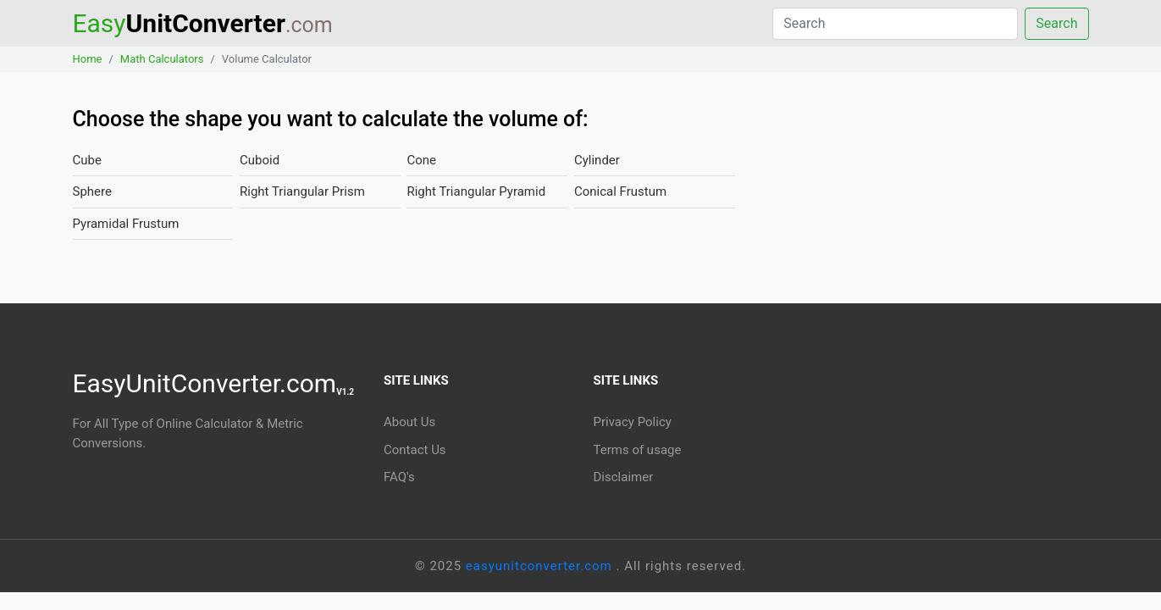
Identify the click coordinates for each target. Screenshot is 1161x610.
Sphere (92, 191)
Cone (421, 160)
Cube (87, 160)
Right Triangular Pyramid (475, 191)
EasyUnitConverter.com (214, 383)
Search (1056, 23)
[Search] (895, 24)
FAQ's (399, 477)
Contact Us (415, 450)
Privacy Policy (633, 422)
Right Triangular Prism (302, 191)
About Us (409, 422)
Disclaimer (624, 477)
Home (87, 59)
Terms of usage (638, 450)
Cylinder (597, 160)
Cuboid (259, 160)
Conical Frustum (620, 191)
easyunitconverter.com (541, 566)
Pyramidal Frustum (126, 223)
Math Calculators (162, 59)
